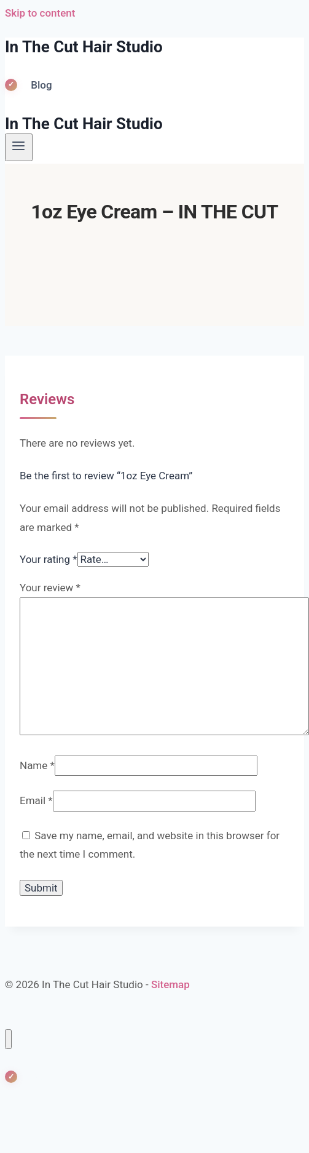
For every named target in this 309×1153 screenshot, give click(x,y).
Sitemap (170, 984)
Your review (50, 587)
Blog (41, 85)
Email (36, 800)
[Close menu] (8, 1039)
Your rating (48, 559)
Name (37, 765)
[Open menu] (19, 147)
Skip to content (40, 13)
